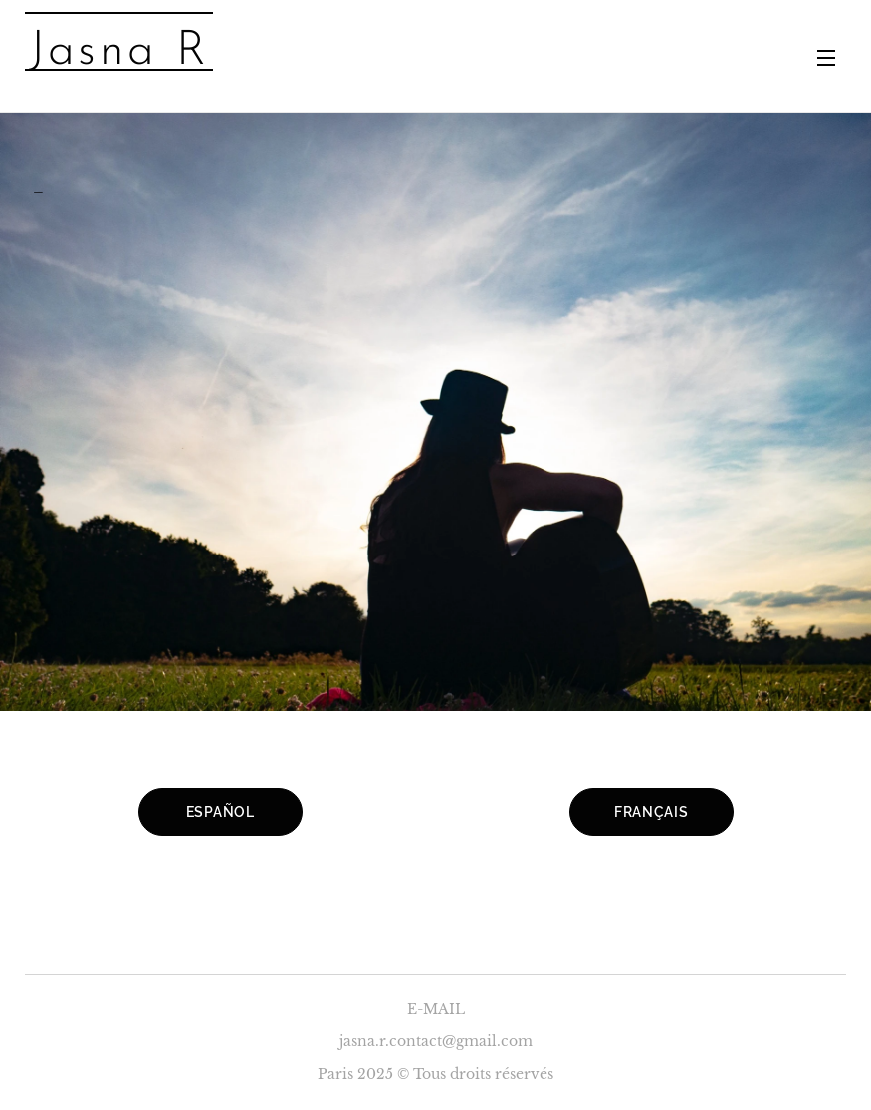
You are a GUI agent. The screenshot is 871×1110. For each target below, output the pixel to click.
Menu (826, 58)
